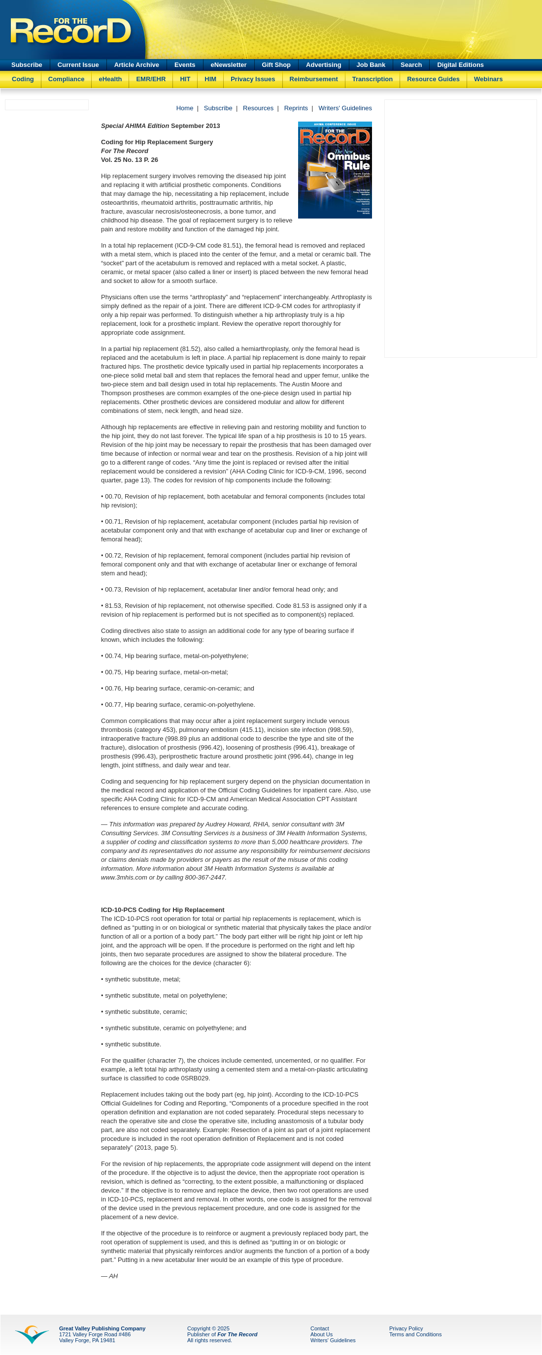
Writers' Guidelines (345, 108)
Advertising (323, 64)
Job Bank (371, 64)
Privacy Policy (406, 1328)
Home (185, 108)
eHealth (110, 79)
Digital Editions (460, 64)
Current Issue (78, 64)
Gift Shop (276, 64)
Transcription (372, 79)
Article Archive (136, 64)
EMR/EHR (151, 79)
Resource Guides (433, 79)
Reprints (296, 108)
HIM (210, 79)
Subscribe (26, 64)
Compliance (66, 79)
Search (411, 64)
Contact (319, 1328)
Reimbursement (314, 79)
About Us (321, 1334)
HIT (185, 79)
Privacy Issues (253, 79)
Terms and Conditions (415, 1334)
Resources (258, 108)
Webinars (488, 79)
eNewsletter (229, 64)
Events (185, 64)
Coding (23, 79)
